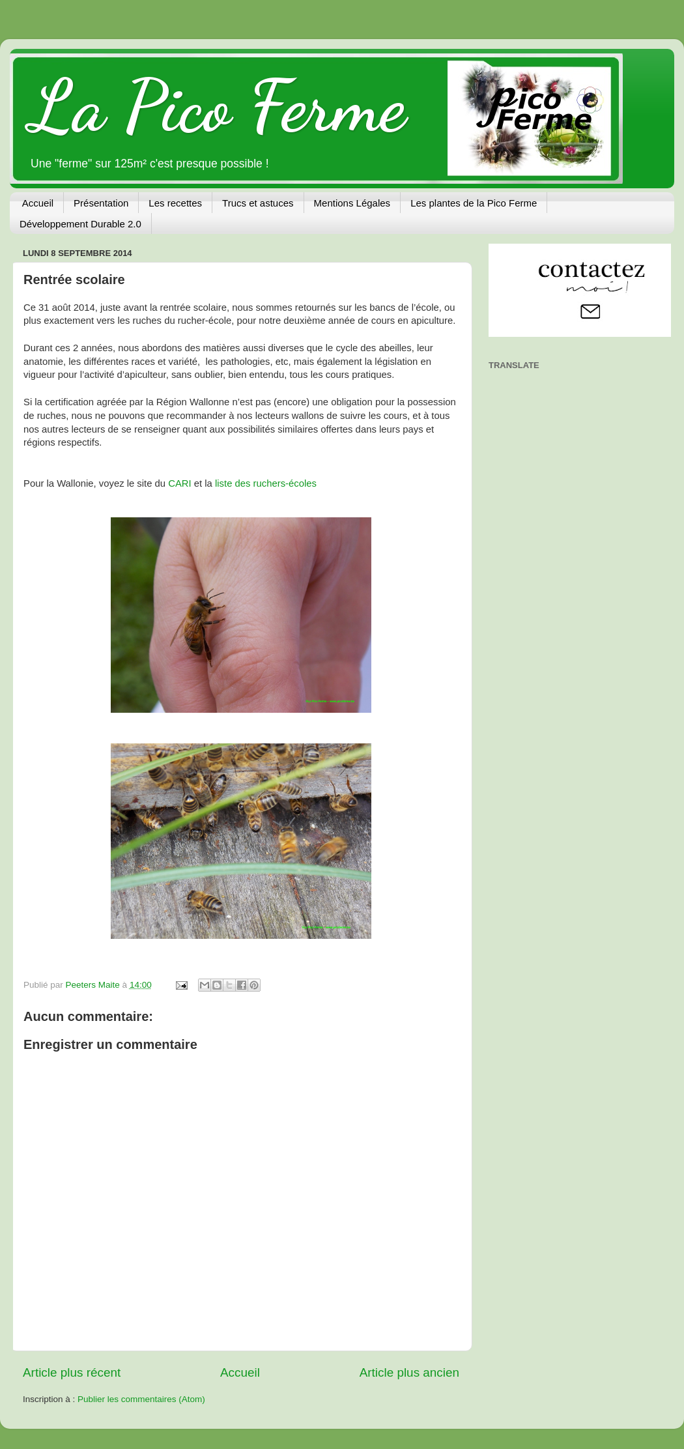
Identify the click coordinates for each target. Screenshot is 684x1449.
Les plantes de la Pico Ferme (473, 202)
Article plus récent (72, 1372)
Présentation (101, 202)
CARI (179, 483)
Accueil (37, 202)
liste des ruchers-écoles (266, 483)
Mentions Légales (352, 202)
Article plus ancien (409, 1372)
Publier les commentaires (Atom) (141, 1399)
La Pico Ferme (217, 106)
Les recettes (175, 202)
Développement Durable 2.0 (80, 223)
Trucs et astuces (257, 202)
